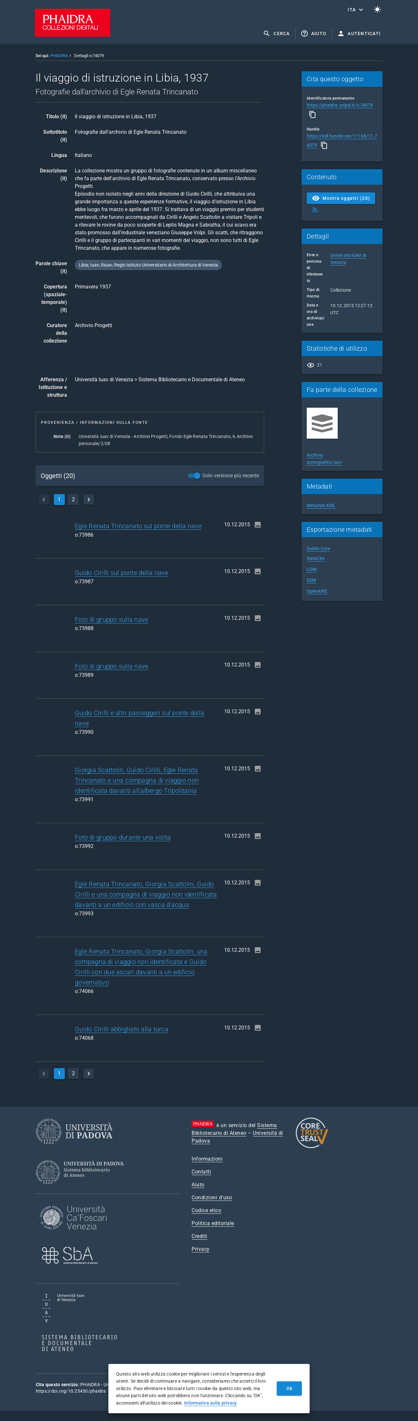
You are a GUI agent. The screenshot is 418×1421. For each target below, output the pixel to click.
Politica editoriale (213, 1223)
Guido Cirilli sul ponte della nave (121, 573)
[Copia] (312, 114)
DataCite (315, 558)
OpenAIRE (317, 591)
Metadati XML (321, 505)
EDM (311, 580)
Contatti (201, 1172)
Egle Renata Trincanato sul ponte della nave (138, 526)
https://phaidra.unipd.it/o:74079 (340, 105)
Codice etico (206, 1210)
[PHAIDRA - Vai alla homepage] (72, 35)
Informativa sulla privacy (210, 1403)
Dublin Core (318, 548)
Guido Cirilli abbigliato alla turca (121, 1029)
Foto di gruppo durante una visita (123, 837)
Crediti (199, 1236)
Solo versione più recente (230, 475)
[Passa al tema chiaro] (377, 9)
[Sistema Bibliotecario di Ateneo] (82, 1189)
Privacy (201, 1249)
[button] (356, 9)
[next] (89, 499)
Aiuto (198, 1185)
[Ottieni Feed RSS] (315, 210)
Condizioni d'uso (212, 1197)
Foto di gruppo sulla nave (111, 619)
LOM (311, 569)
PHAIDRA (59, 55)
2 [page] (73, 499)
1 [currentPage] (59, 499)
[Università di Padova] (74, 1148)
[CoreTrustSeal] (312, 1147)
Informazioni (207, 1159)
